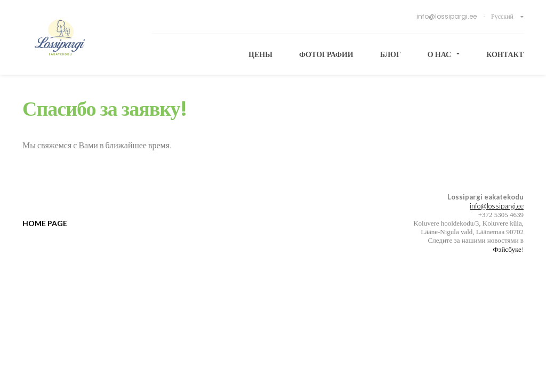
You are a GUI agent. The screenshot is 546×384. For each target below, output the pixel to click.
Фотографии (326, 54)
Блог (390, 54)
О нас (444, 54)
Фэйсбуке (507, 249)
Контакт (505, 54)
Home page (44, 223)
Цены (260, 54)
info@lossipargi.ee (447, 16)
